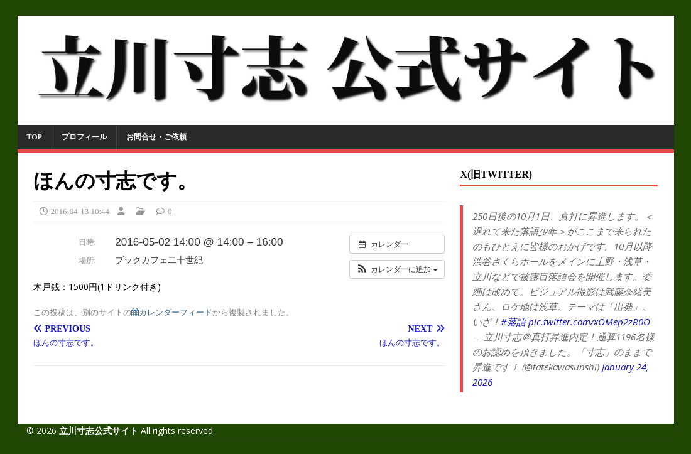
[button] (397, 269)
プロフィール (84, 136)
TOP (34, 136)
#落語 (513, 321)
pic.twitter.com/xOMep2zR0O (589, 321)
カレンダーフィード (171, 312)
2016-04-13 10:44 (80, 211)
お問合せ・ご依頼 (156, 136)
